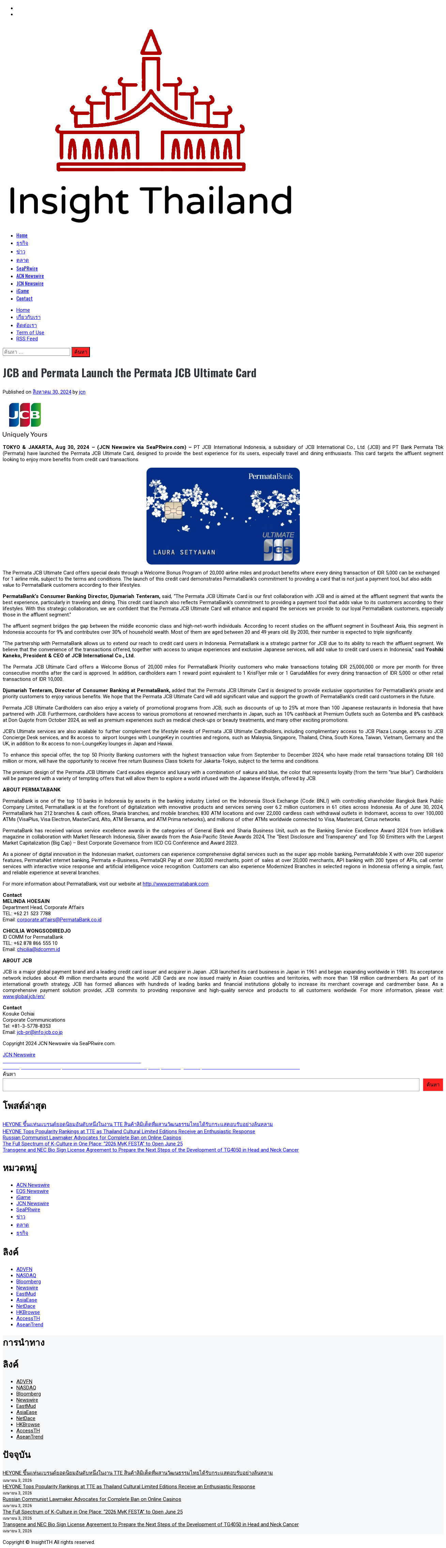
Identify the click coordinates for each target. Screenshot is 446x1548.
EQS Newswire (32, 1191)
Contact (24, 298)
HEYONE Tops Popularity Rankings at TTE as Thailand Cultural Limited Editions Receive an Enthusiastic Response (129, 1131)
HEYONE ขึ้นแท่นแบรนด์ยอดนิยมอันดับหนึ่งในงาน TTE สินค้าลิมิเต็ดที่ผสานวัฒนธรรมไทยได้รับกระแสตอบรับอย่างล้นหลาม (138, 1124)
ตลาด (22, 259)
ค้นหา (9, 1074)
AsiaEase (26, 1300)
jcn (82, 392)
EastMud (26, 1294)
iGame (22, 290)
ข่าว (20, 251)
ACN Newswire (30, 275)
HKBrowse (28, 1312)
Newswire (27, 1288)
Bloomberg (28, 1282)
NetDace (25, 1306)
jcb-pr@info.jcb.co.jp (40, 1032)
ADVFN (24, 1269)
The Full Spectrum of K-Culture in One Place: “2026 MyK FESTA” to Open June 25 (93, 1144)
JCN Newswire (30, 283)
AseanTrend (29, 1324)
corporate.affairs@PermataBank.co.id (59, 920)
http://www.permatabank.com (176, 884)
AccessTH (28, 1318)
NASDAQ (26, 1275)
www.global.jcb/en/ (24, 996)
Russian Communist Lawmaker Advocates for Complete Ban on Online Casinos (92, 1138)
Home (22, 235)
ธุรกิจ (22, 242)
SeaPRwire (27, 268)
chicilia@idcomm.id (38, 949)
